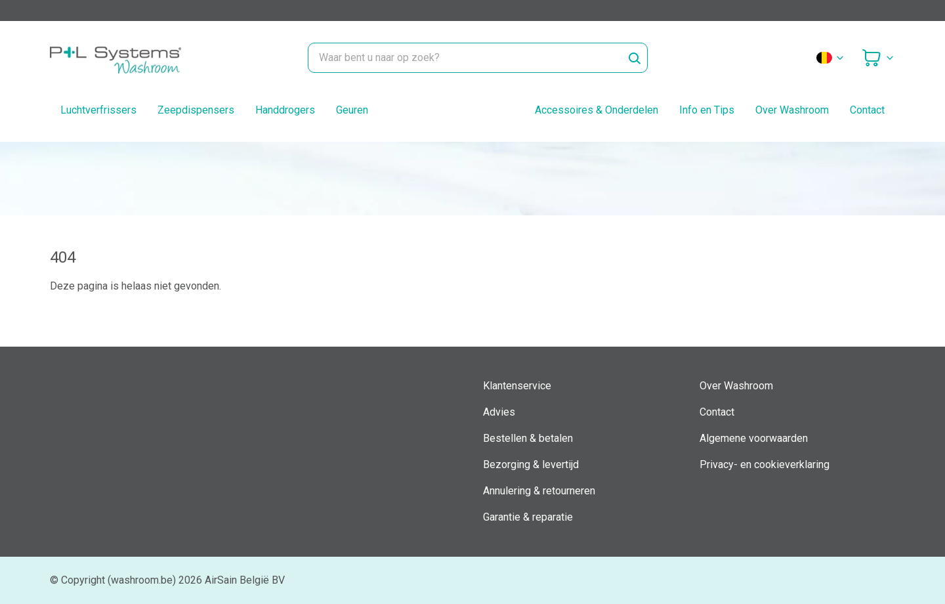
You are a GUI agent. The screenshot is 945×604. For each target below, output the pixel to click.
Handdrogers (285, 110)
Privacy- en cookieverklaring (765, 464)
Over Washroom (792, 110)
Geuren (352, 110)
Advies (499, 412)
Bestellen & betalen (528, 438)
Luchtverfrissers (98, 110)
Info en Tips (706, 110)
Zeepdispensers (196, 110)
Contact (867, 110)
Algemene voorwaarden (754, 438)
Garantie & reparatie (528, 517)
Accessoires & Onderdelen (596, 110)
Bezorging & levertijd (531, 464)
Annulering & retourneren (539, 491)
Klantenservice (517, 385)
